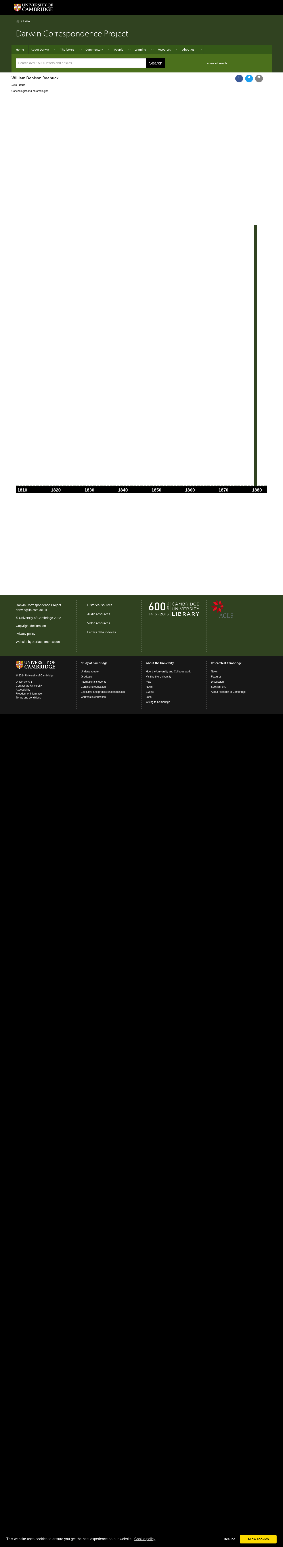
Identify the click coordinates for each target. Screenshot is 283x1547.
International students (93, 681)
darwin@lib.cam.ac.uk (31, 610)
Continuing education (93, 686)
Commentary (94, 49)
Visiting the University (158, 676)
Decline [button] (229, 1539)
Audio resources (98, 614)
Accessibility (23, 689)
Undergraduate (90, 671)
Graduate (86, 676)
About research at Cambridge (228, 691)
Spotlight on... (219, 686)
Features (216, 676)
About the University (160, 663)
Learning (140, 49)
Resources (164, 49)
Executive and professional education (103, 691)
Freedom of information (29, 693)
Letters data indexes (101, 632)
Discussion (217, 681)
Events (150, 691)
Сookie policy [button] (144, 1539)
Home (18, 21)
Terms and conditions (28, 697)
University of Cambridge (36, 618)
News (149, 686)
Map (148, 681)
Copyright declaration (31, 626)
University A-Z (24, 681)
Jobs (148, 697)
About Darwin (40, 49)
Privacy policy (25, 634)
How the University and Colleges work (168, 671)
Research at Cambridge (226, 663)
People (118, 49)
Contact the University (29, 685)
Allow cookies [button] (258, 1539)
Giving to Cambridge (158, 702)
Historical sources (100, 605)
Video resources (98, 623)
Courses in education (93, 697)
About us (188, 49)
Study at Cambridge (94, 663)
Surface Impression (46, 641)
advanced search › (217, 63)
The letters (67, 49)
